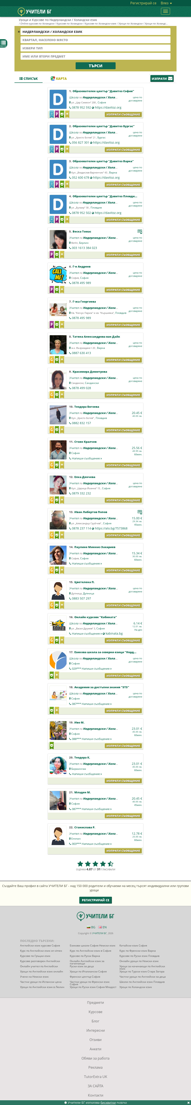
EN (102, 927)
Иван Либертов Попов (90, 512)
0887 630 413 (81, 353)
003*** (92, 844)
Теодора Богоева (86, 407)
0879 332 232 (81, 493)
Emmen (76, 838)
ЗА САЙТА (95, 1086)
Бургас (101, 137)
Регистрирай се (143, 3)
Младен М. (82, 792)
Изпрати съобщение (123, 114)
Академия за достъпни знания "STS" (101, 687)
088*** (92, 739)
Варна (113, 172)
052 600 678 (80, 177)
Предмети (95, 1002)
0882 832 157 (81, 423)
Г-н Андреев (82, 266)
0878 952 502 (81, 213)
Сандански (92, 383)
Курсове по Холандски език (100, 23)
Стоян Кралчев (85, 442)
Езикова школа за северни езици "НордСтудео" (110, 652)
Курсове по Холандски (69, 23)
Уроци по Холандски (130, 23)
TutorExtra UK (95, 1076)
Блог (95, 1021)
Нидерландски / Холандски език (107, 97)
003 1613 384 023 (84, 248)
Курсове (95, 1011)
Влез (166, 3)
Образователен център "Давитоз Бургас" (104, 126)
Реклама (95, 1067)
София (102, 102)
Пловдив (96, 207)
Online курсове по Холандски (37, 23)
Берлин (84, 243)
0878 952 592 (81, 107)
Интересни (95, 1030)
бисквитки (108, 1102)
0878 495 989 (81, 283)
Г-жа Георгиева (84, 301)
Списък (28, 78)
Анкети (95, 1049)
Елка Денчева (84, 477)
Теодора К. (82, 757)
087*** (92, 704)
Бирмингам (78, 769)
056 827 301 (80, 142)
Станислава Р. (84, 827)
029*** (92, 668)
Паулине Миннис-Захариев (94, 547)
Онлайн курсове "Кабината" (95, 617)
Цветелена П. (84, 582)
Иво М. (79, 722)
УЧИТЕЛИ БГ (99, 933)
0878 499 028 (81, 388)
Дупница (88, 593)
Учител (74, 238)
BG (91, 927)
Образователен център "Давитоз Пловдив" (105, 196)
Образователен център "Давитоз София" (103, 91)
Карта (59, 78)
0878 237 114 (81, 528)
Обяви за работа (95, 1058)
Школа (73, 97)
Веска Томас (82, 231)
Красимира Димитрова (90, 372)
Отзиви (95, 1039)
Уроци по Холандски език (159, 23)
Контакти (95, 1095)
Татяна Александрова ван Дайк (96, 336)
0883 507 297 (81, 598)
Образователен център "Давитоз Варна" (103, 161)
